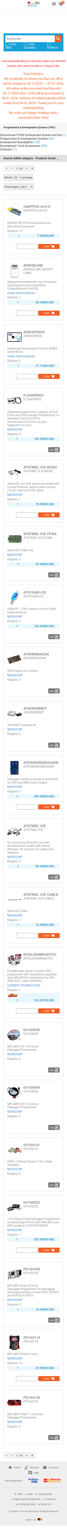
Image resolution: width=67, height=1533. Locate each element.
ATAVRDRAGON (36, 654)
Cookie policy (45, 1494)
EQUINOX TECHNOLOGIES (23, 985)
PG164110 (31, 1337)
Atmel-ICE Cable (17, 911)
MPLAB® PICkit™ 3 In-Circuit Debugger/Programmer (25, 1415)
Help (36, 1472)
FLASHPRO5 (33, 395)
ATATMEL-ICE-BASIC (40, 467)
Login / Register (54, 4)
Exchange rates (27, 1504)
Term (20, 1494)
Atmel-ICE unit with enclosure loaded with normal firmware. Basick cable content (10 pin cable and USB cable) (33, 487)
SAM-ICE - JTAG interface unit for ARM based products (31, 610)
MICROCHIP (14, 429)
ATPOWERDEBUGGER (40, 762)
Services (34, 1467)
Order (46, 246)
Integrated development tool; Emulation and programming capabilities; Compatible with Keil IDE (32, 285)
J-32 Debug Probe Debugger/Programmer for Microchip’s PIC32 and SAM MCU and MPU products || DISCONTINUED (33, 1222)
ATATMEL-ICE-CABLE (40, 894)
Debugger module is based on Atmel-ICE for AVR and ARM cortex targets (32, 780)
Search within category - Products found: (33, 158)
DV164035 (31, 1030)
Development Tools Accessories (20, 146)
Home (17, 1467)
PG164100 (31, 1269)
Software (5, 149)
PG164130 (31, 1397)
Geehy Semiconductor (21, 293)
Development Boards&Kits (16, 142)
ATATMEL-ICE (34, 826)
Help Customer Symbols (27, 1499)
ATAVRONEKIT (35, 708)
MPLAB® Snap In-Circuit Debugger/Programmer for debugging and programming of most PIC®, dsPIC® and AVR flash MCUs (33, 1290)
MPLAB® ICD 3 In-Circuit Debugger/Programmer (22, 1048)
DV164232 (31, 1202)
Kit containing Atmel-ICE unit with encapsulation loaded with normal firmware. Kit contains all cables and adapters (30, 847)
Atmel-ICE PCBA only (20, 550)
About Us (46, 1504)
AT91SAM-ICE (34, 592)
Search (58, 38)
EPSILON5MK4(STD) (39, 954)
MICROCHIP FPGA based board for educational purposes (29, 224)
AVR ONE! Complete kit (21, 725)
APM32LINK (33, 265)
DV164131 (31, 1145)
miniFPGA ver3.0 (36, 206)
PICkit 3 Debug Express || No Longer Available (29, 1163)
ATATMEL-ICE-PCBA (39, 534)
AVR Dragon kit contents (22, 671)
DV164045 (31, 1087)
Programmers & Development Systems (25, 127)
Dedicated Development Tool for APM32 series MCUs (32, 350)
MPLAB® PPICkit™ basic (22, 1354)
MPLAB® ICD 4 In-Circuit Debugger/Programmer (22, 1105)
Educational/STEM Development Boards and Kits (31, 135)
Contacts (53, 1467)
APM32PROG (34, 332)
